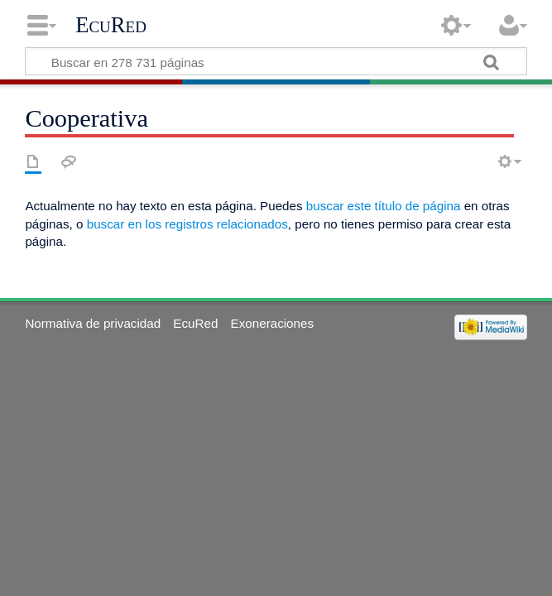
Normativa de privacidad (93, 323)
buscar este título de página (383, 206)
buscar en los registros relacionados (187, 224)
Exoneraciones (272, 323)
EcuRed (110, 24)
